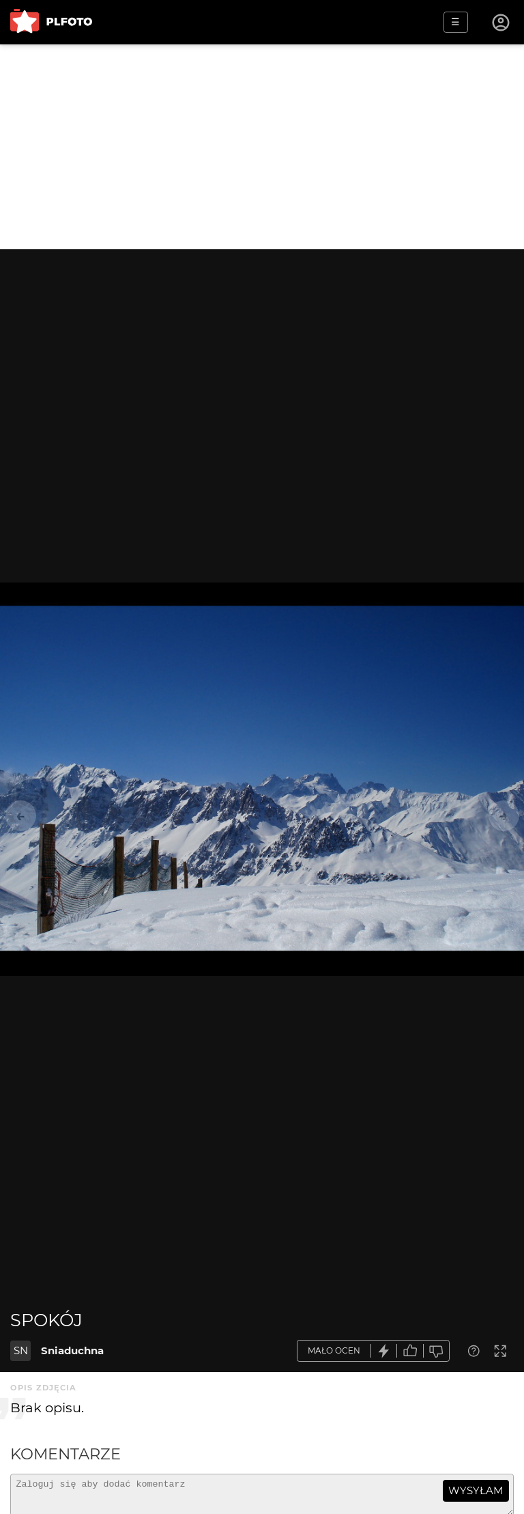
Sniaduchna (72, 1350)
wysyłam (475, 1490)
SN (21, 1350)
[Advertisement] (262, 146)
